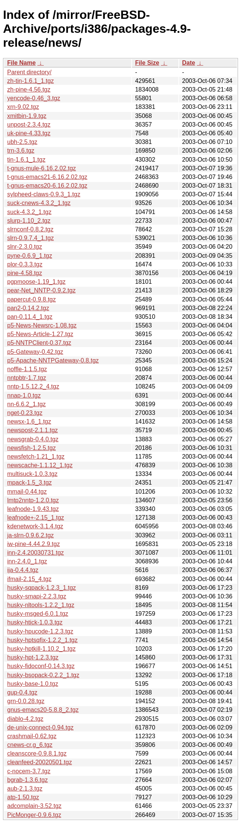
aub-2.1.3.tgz (24, 788)
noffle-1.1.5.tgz (27, 369)
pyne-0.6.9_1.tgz (29, 255)
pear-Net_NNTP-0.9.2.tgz (41, 290)
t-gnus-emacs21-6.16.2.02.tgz (47, 177)
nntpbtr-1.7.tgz (26, 378)
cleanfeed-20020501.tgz (39, 762)
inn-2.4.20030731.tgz (35, 552)
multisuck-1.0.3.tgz (32, 474)
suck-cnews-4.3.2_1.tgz (39, 203)
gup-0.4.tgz (22, 692)
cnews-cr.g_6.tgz (29, 745)
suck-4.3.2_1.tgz (29, 212)
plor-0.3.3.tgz (24, 264)
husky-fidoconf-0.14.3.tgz (41, 666)
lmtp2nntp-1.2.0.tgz (33, 500)
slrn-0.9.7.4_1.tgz (30, 238)
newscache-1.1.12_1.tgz (39, 465)
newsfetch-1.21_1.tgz (35, 456)
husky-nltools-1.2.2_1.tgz (40, 605)
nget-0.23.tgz (24, 413)
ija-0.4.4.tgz (22, 570)
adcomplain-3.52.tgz (34, 806)
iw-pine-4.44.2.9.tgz (33, 544)
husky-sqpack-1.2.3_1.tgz (41, 587)
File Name (21, 63)
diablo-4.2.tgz (25, 719)
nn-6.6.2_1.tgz (26, 404)
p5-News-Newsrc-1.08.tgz (42, 325)
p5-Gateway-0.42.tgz (35, 352)
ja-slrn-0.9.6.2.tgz (30, 535)
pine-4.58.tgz (24, 273)
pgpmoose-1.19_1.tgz (36, 281)
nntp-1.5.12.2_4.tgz (33, 386)
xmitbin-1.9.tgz (26, 116)
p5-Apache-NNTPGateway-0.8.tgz (53, 360)
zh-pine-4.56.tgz (29, 89)
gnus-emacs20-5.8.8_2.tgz (42, 710)
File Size (147, 63)
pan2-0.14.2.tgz (28, 308)
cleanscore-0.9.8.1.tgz (36, 753)
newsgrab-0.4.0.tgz (32, 439)
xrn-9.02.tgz (23, 107)
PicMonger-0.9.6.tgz (34, 815)
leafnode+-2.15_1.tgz (35, 517)
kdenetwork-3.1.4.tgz (35, 526)
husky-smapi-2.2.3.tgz (36, 596)
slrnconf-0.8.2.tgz (30, 229)
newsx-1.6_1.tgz (29, 421)
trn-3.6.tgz (20, 150)
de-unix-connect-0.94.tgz (40, 727)
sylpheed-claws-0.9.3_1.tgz (43, 194)
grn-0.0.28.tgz (26, 701)
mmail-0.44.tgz (27, 491)
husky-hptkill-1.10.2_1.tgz (41, 649)
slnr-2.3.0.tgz (24, 246)
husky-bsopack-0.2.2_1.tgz (43, 675)
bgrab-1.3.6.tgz (27, 780)
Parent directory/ (29, 72)
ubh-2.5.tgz (22, 142)
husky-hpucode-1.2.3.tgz (40, 631)
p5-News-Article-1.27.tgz (40, 334)
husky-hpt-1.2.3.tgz (32, 657)
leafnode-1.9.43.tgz (33, 509)
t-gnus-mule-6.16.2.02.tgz (41, 168)
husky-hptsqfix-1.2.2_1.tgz (42, 640)
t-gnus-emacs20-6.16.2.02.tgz (47, 185)
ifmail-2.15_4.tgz (29, 579)
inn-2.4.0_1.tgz (27, 561)
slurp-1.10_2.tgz (29, 220)
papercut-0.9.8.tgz (31, 299)
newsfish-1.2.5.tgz (31, 448)
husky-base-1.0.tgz (32, 684)
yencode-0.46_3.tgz (33, 98)
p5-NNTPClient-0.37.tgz (39, 343)
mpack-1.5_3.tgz (29, 482)
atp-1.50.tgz (23, 797)
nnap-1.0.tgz (24, 395)
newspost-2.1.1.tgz (32, 430)
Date (188, 63)
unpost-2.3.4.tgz (29, 124)
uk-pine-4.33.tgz (29, 133)
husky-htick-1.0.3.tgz (35, 622)
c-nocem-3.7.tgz (29, 771)
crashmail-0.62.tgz (32, 736)
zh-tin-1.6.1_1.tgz (30, 81)
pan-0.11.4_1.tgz (29, 317)
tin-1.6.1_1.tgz (26, 159)
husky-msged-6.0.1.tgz (37, 613)
